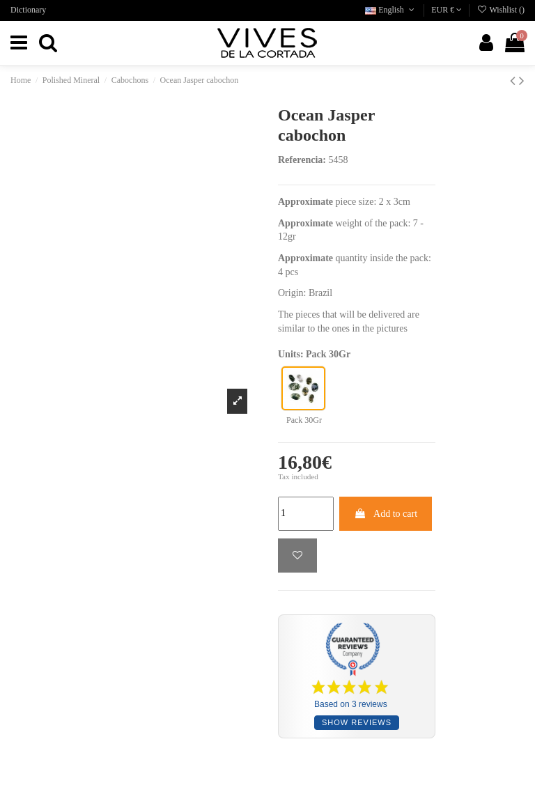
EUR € (446, 10)
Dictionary (28, 10)
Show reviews (356, 722)
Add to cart (385, 513)
